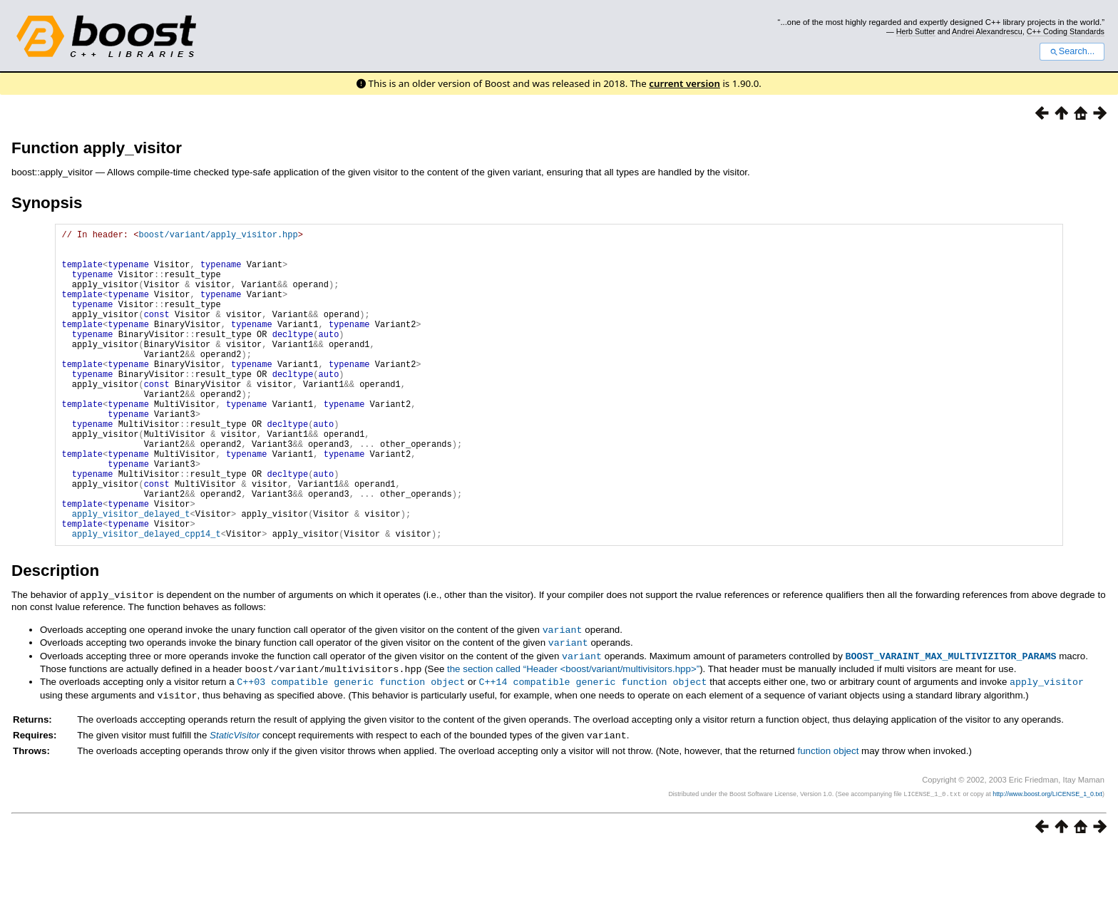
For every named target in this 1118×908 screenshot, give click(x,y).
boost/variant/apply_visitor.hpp (217, 236)
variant (563, 694)
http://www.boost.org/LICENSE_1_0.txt (1047, 855)
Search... (1072, 51)
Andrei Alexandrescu (987, 31)
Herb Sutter (915, 31)
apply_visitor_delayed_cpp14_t (146, 600)
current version (684, 83)
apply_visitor (1047, 744)
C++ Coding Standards (1065, 31)
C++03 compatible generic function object (351, 744)
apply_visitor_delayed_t (131, 575)
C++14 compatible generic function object (592, 744)
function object (827, 812)
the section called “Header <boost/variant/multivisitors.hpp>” (573, 732)
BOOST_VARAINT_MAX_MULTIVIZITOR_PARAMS (951, 719)
